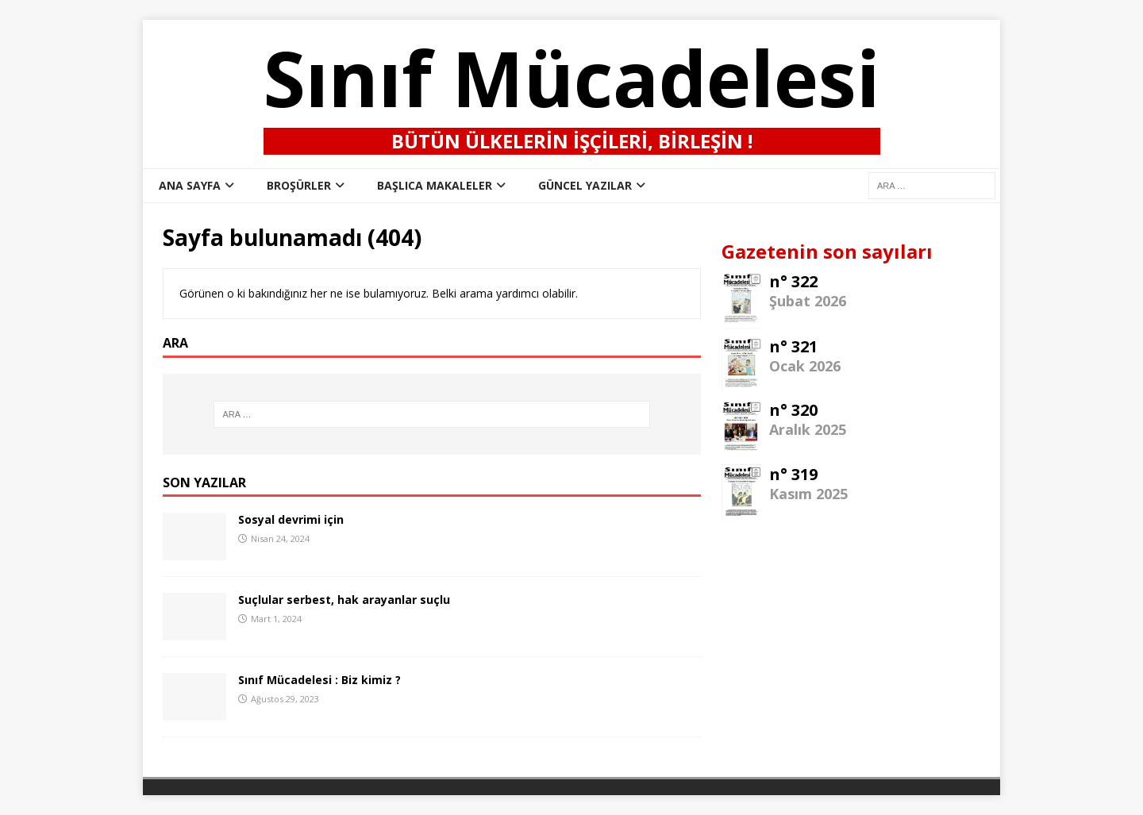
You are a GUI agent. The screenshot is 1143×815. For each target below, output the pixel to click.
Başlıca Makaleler (434, 185)
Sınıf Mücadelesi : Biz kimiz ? (319, 679)
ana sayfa (190, 185)
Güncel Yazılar (585, 185)
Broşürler (299, 185)
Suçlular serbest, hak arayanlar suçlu (344, 599)
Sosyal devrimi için (291, 519)
